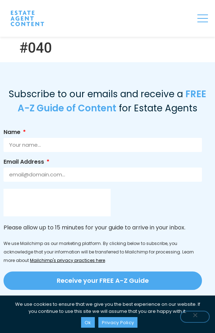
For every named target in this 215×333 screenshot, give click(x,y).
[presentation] (57, 202)
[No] (195, 317)
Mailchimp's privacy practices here (67, 260)
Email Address (24, 162)
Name (13, 132)
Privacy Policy (118, 322)
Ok (88, 322)
